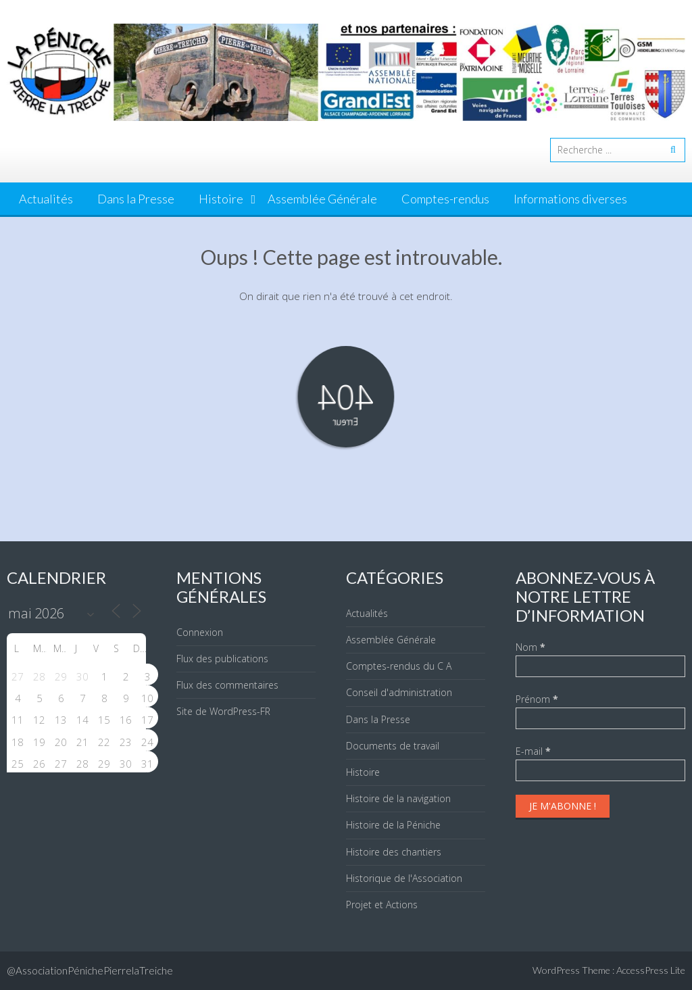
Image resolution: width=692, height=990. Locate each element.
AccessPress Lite (650, 970)
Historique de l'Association (404, 878)
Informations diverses (570, 198)
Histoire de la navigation (398, 798)
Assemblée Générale (322, 198)
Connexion (199, 632)
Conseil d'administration (399, 692)
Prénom (537, 699)
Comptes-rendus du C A (398, 666)
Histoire (221, 198)
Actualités (46, 198)
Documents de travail (392, 745)
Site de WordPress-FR (223, 711)
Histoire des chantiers (393, 851)
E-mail (533, 751)
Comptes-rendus (445, 198)
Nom (530, 647)
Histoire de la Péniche (393, 824)
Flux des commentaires (227, 684)
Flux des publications (222, 658)
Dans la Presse (135, 198)
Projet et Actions (382, 904)
